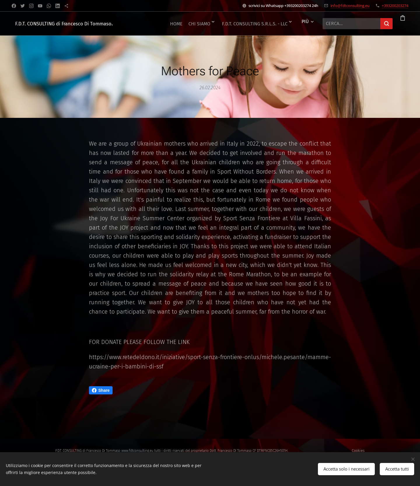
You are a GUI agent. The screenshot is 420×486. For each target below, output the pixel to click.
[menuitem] (221, 24)
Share (101, 390)
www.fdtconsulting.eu (137, 451)
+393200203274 (395, 5)
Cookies (358, 450)
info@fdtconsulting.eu (350, 5)
